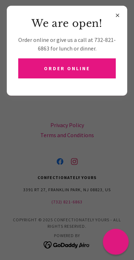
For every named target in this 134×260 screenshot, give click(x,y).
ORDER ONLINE (67, 68)
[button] (115, 241)
